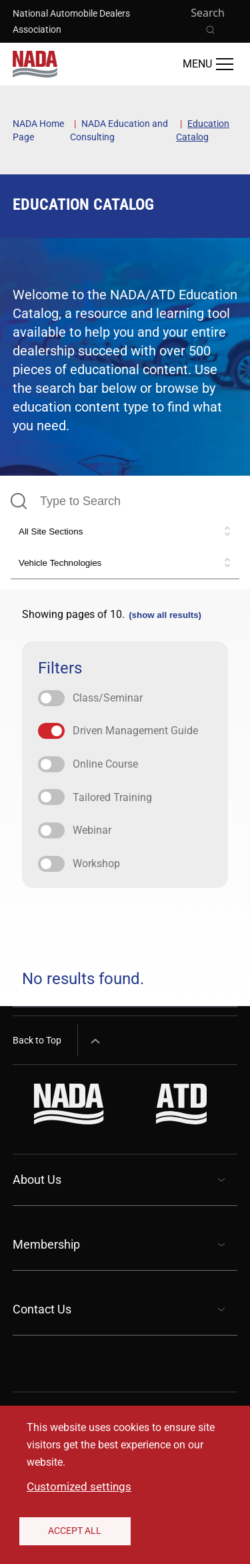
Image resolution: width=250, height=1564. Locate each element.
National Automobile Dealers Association (71, 21)
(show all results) (165, 615)
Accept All (74, 1530)
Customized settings (79, 1486)
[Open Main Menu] (208, 64)
